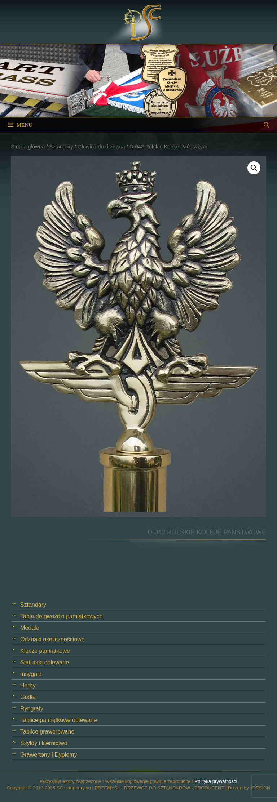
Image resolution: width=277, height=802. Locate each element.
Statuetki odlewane (44, 662)
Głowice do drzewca (101, 147)
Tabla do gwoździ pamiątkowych (61, 616)
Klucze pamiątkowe (45, 651)
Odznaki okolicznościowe (52, 639)
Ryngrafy (31, 708)
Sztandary (61, 147)
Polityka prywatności (216, 781)
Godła (28, 697)
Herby (28, 685)
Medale (29, 628)
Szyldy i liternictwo (43, 743)
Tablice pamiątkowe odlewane (58, 720)
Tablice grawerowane (47, 732)
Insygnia (31, 674)
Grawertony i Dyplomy (48, 755)
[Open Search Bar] (266, 125)
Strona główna (28, 147)
